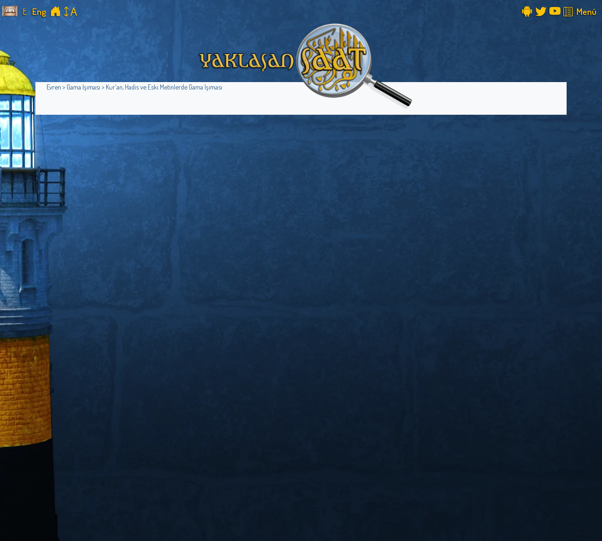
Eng (39, 11)
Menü (586, 11)
